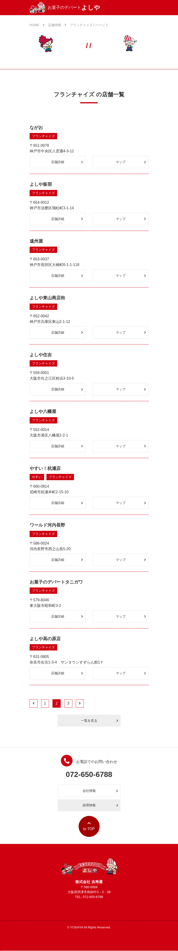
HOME (37, 25)
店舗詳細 (67, 162)
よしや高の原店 (45, 638)
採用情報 (100, 805)
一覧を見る (99, 720)
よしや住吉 (41, 354)
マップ (131, 162)
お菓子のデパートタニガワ (56, 582)
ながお (36, 127)
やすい (37, 477)
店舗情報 (57, 25)
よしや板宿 (41, 184)
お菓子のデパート (65, 7)
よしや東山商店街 (47, 297)
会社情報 (100, 791)
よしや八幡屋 (43, 411)
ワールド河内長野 (47, 525)
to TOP (89, 826)
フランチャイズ (43, 136)
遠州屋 (36, 241)
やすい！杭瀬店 (45, 468)
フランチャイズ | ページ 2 (89, 25)
